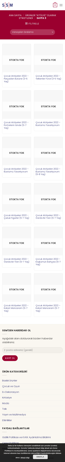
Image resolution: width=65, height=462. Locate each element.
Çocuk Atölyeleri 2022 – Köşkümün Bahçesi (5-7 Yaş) (48, 262)
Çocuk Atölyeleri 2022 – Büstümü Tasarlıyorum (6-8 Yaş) (48, 172)
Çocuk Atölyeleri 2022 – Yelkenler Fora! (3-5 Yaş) (48, 77)
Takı (4, 409)
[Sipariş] (32, 32)
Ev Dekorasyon (10, 392)
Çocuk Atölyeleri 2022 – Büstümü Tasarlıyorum (48, 123)
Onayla (40, 457)
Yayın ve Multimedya (14, 414)
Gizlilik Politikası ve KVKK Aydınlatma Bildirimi (26, 437)
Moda (5, 403)
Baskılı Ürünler (9, 380)
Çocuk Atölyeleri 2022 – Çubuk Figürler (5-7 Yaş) (16, 216)
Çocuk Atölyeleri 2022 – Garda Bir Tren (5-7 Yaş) (48, 216)
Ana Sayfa (15, 15)
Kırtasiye (7, 397)
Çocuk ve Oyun (11, 386)
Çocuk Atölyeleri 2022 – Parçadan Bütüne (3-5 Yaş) (16, 79)
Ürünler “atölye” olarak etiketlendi (37, 17)
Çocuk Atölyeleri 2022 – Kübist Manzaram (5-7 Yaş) (16, 308)
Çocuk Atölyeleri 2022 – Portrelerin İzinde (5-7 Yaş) (16, 125)
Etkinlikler (7, 420)
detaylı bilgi (25, 457)
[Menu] (61, 5)
